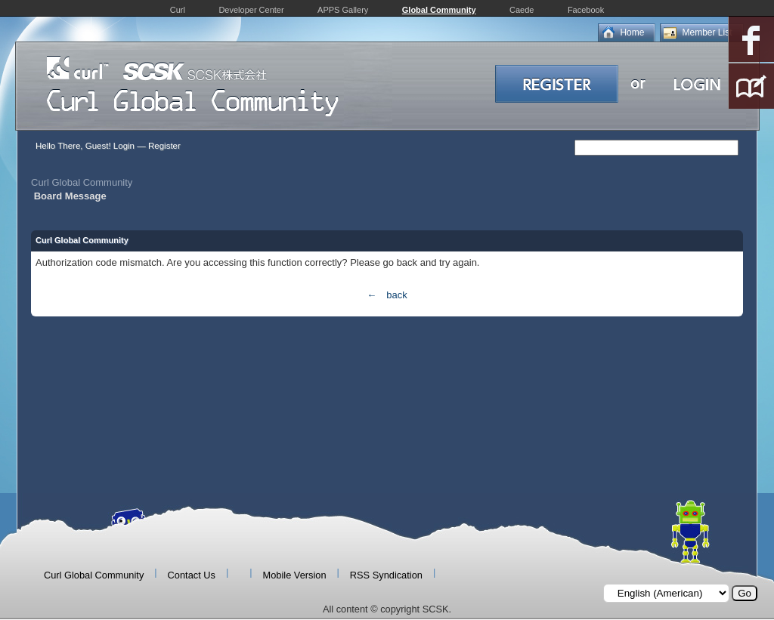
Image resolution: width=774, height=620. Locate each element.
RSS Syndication (386, 575)
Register (164, 145)
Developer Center (250, 9)
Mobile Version (295, 575)
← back (387, 295)
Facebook (586, 9)
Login (124, 145)
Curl (177, 9)
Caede (521, 9)
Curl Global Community (81, 182)
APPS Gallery (342, 9)
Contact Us (191, 575)
